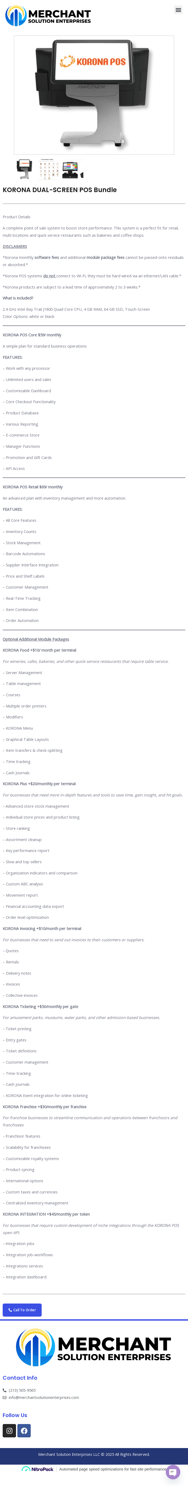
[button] (178, 9)
